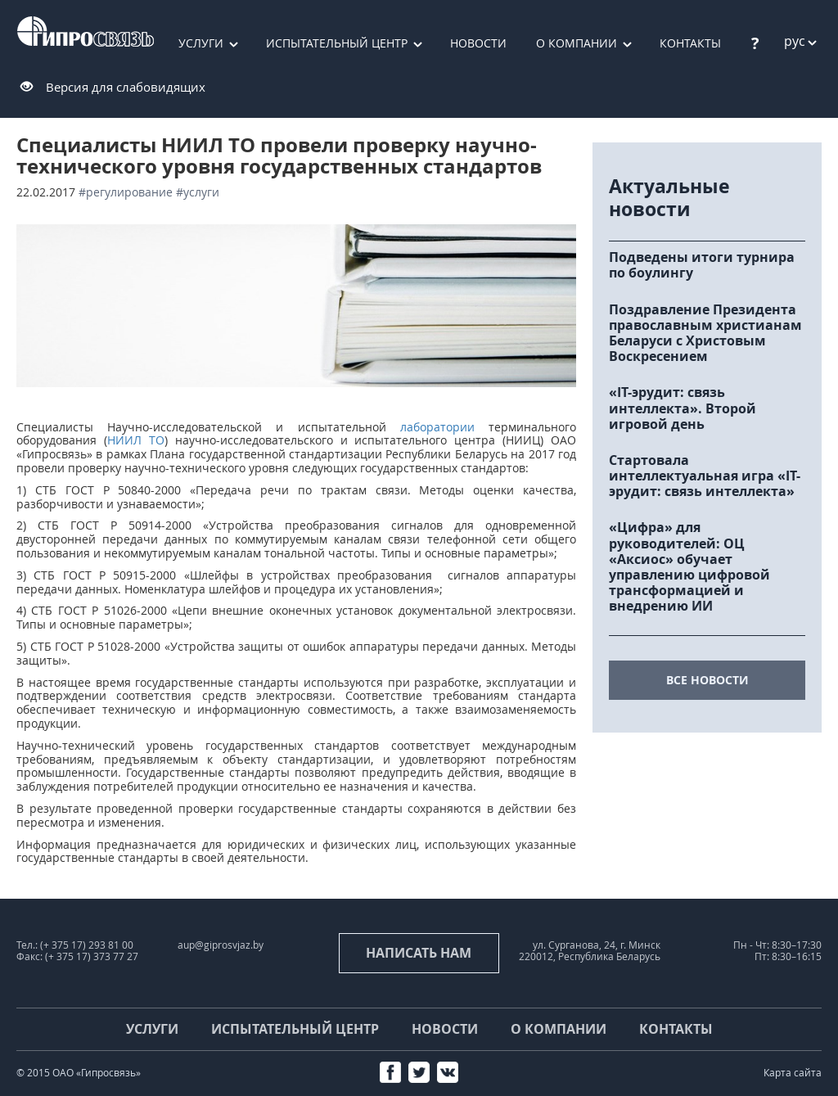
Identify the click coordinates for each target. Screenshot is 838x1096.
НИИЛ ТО (135, 440)
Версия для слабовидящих (125, 87)
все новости (707, 680)
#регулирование (126, 192)
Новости (478, 43)
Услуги (200, 43)
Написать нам (418, 953)
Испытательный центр (337, 43)
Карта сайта (793, 1073)
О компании (576, 43)
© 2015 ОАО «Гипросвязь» (78, 1073)
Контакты (676, 1029)
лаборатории (437, 427)
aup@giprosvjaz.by (221, 945)
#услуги (197, 192)
